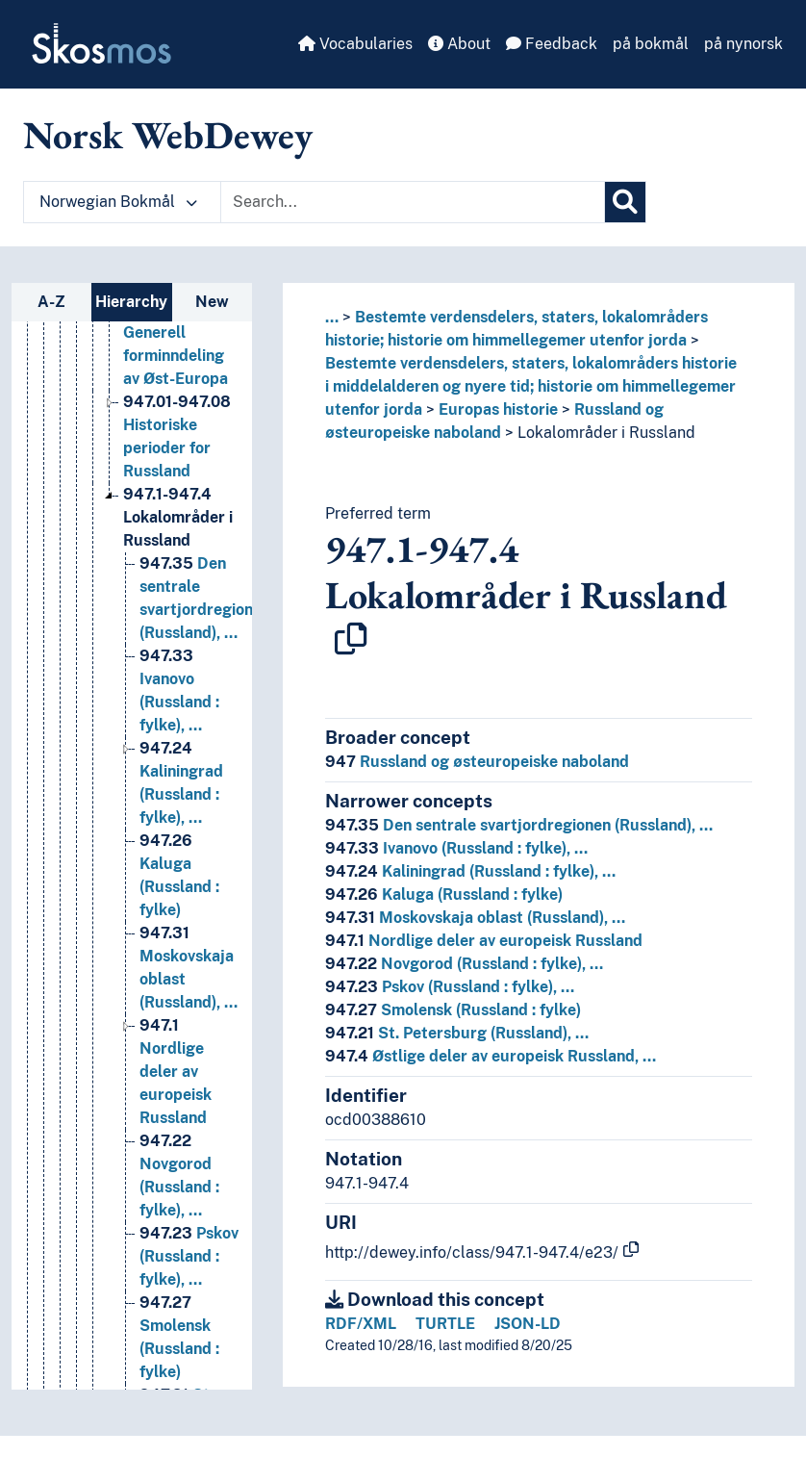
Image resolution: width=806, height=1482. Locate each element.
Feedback (551, 44)
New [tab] (212, 302)
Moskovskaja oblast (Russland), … (475, 917)
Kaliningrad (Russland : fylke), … (470, 871)
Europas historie (498, 409)
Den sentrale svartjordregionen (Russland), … (519, 825)
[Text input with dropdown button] (412, 202)
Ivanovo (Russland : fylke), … (456, 848)
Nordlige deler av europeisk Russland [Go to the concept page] (175, 1071)
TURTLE (445, 1324)
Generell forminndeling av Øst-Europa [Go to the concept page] (175, 332)
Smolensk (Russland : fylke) (453, 1010)
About (459, 44)
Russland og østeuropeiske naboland (477, 762)
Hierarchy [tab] (131, 302)
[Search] (625, 202)
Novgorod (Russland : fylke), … (464, 964)
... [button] (332, 317)
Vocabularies (355, 44)
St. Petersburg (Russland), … (457, 1033)
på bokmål (651, 44)
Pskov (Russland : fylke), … (449, 987)
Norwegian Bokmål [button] (118, 201)
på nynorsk (743, 44)
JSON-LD (527, 1324)
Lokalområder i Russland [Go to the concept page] (178, 517)
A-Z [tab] (51, 302)
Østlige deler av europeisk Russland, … (490, 1056)
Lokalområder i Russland (606, 432)
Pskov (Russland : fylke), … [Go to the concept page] (189, 1256)
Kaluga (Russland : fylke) (444, 894)
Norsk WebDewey (168, 135)
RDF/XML (360, 1324)
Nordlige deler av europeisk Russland (483, 941)
